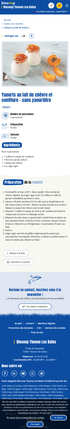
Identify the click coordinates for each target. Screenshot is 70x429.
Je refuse (58, 418)
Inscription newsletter (35, 306)
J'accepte (34, 424)
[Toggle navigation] (66, 6)
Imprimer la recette (18, 262)
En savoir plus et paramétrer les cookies (25, 418)
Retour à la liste (16, 253)
